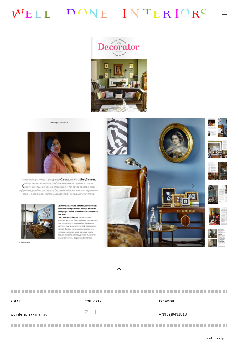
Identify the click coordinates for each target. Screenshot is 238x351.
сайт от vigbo (217, 338)
